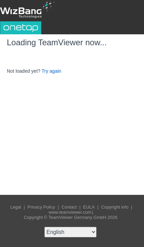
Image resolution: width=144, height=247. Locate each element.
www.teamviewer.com (70, 212)
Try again (51, 71)
